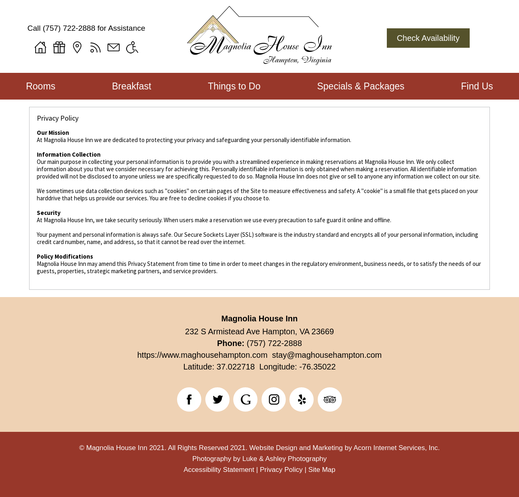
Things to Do (234, 86)
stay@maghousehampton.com (325, 354)
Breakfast (131, 86)
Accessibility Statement (219, 470)
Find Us (477, 86)
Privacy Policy (281, 470)
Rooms (40, 86)
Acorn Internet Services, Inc (395, 448)
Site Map (321, 470)
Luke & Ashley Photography (284, 459)
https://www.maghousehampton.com (202, 354)
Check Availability (428, 38)
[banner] (260, 401)
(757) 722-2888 (69, 28)
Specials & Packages (360, 86)
